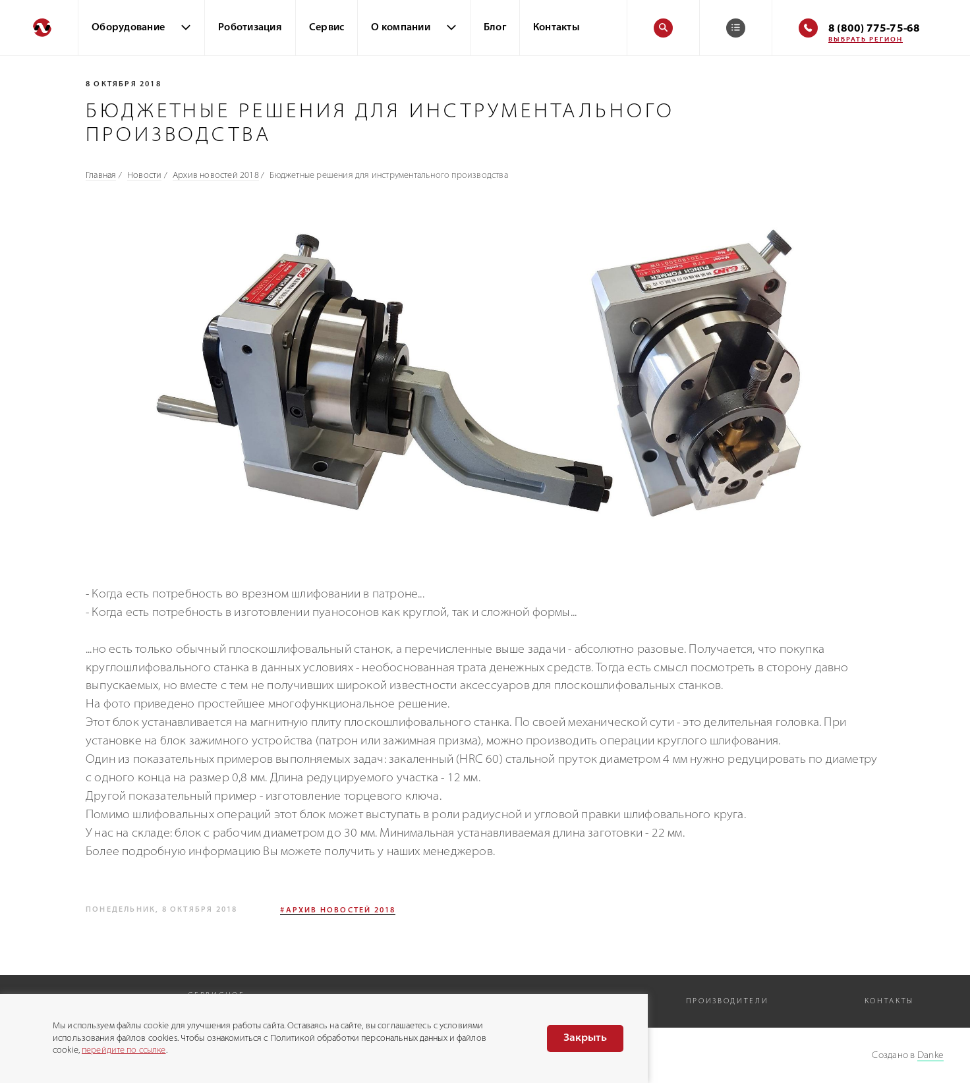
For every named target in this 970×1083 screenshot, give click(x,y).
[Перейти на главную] (39, 27)
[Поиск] (663, 28)
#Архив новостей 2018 (337, 910)
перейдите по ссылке (123, 1050)
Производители (727, 1001)
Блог (495, 28)
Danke (930, 1056)
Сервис (327, 28)
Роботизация (250, 28)
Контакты (556, 28)
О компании (400, 28)
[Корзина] (735, 28)
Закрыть (585, 1038)
